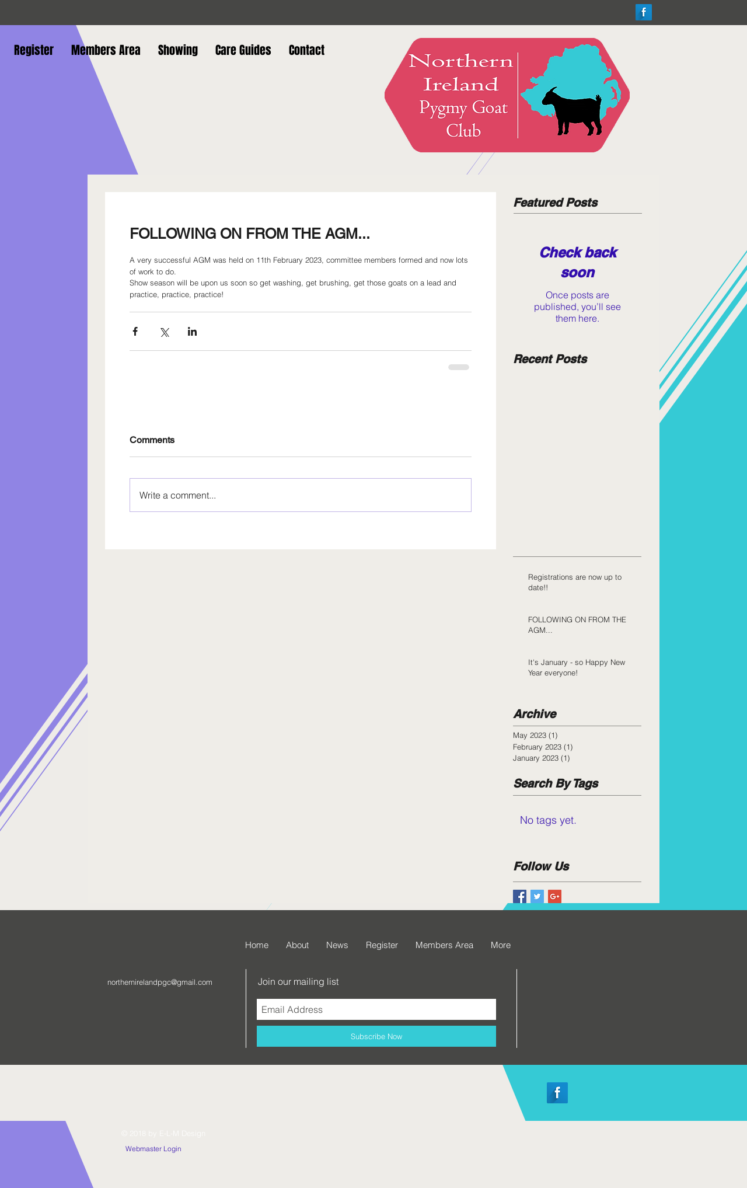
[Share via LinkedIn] (192, 331)
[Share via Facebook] (135, 331)
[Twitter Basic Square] (537, 896)
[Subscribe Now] (376, 1036)
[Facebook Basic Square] (519, 896)
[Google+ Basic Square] (554, 896)
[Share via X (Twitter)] (163, 331)
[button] (33, 49)
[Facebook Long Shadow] (644, 12)
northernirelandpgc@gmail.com (159, 982)
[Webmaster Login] (153, 1149)
